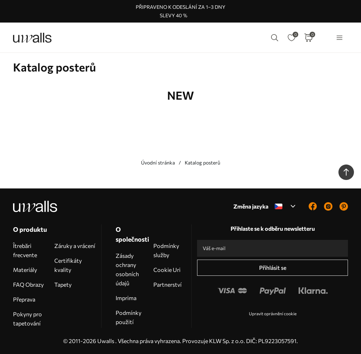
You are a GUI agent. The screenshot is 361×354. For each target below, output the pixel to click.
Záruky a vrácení (74, 245)
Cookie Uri (166, 269)
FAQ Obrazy (28, 284)
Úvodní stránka (158, 163)
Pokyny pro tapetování (27, 319)
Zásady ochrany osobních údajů (127, 269)
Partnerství (167, 284)
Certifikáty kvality (68, 265)
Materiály (25, 269)
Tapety (63, 284)
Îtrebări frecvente (25, 250)
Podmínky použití (128, 317)
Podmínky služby (166, 250)
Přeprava (24, 299)
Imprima (126, 297)
